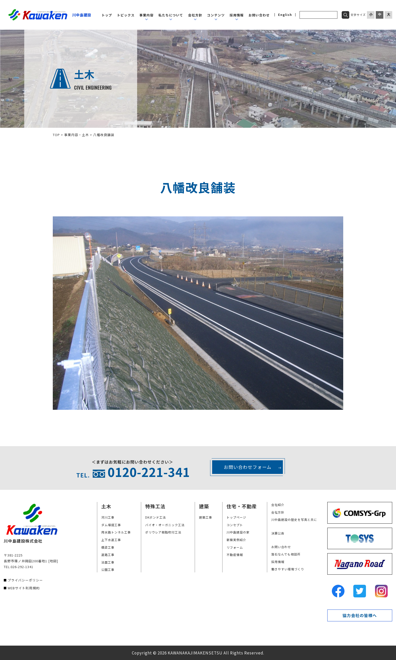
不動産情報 (235, 554)
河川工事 (107, 517)
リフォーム (235, 547)
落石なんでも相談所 (286, 554)
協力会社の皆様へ (359, 615)
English (285, 14)
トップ (107, 15)
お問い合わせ (259, 15)
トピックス (126, 15)
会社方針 (195, 15)
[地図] (53, 561)
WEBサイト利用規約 (24, 588)
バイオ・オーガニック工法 (165, 525)
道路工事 (107, 554)
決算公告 (277, 533)
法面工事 (107, 562)
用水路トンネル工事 (116, 532)
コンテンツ (216, 15)
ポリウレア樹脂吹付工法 (163, 532)
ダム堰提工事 (111, 525)
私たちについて (170, 15)
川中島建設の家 (238, 532)
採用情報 (237, 15)
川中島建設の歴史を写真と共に (294, 519)
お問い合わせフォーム (247, 467)
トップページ (236, 517)
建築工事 (205, 517)
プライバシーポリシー (25, 580)
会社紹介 (277, 504)
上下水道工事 (111, 540)
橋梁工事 (107, 547)
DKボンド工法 (155, 517)
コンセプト (235, 525)
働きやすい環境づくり (287, 569)
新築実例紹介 (236, 540)
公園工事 (107, 569)
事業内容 (146, 15)
